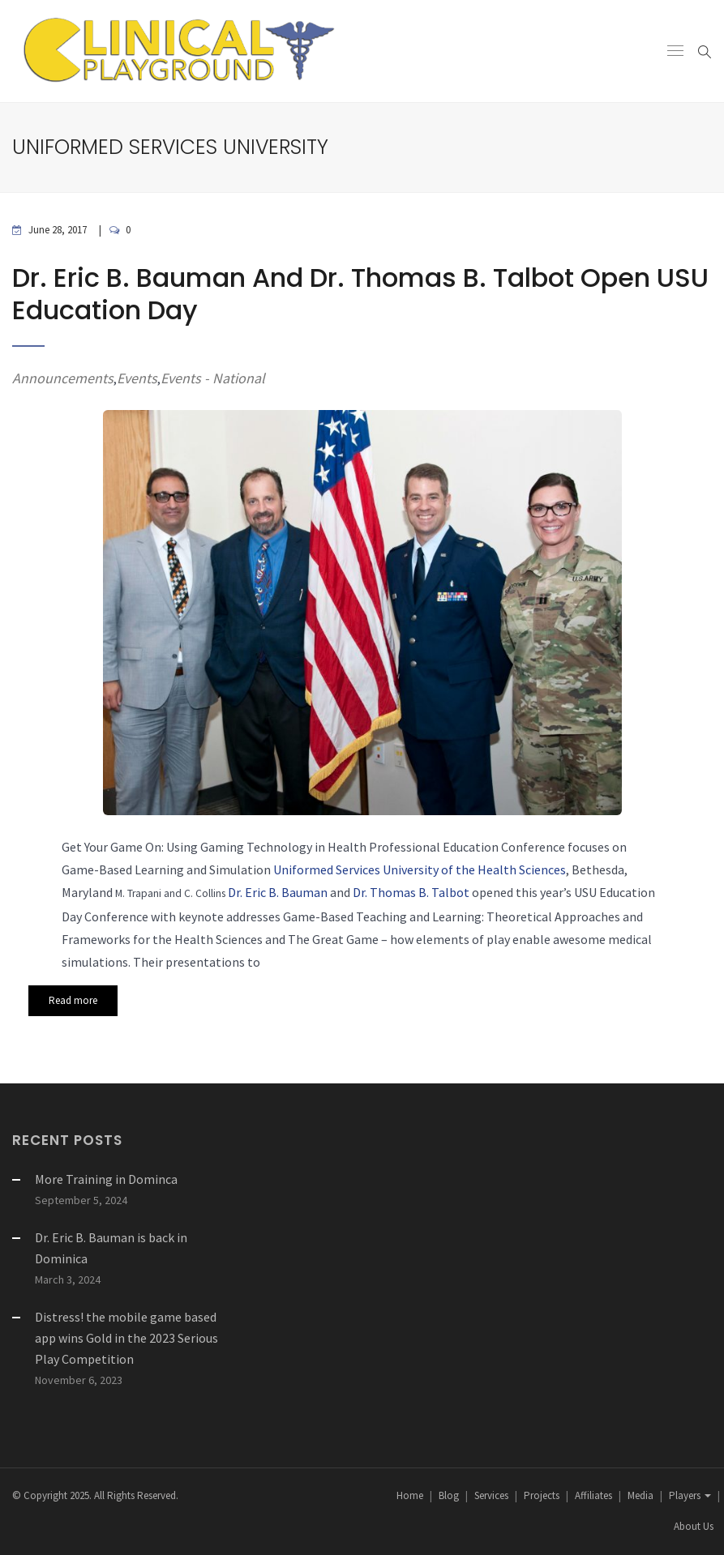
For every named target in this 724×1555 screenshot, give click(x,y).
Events (137, 378)
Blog (449, 1495)
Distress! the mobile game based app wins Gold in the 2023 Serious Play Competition (126, 1338)
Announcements (63, 378)
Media (640, 1495)
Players (690, 1495)
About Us (693, 1526)
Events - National (213, 378)
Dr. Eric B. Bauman (278, 892)
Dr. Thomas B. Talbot (411, 892)
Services (491, 1495)
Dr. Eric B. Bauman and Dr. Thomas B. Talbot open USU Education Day (360, 293)
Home (409, 1495)
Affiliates (593, 1495)
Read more (73, 1000)
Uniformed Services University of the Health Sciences (419, 869)
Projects (541, 1495)
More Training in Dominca (106, 1179)
